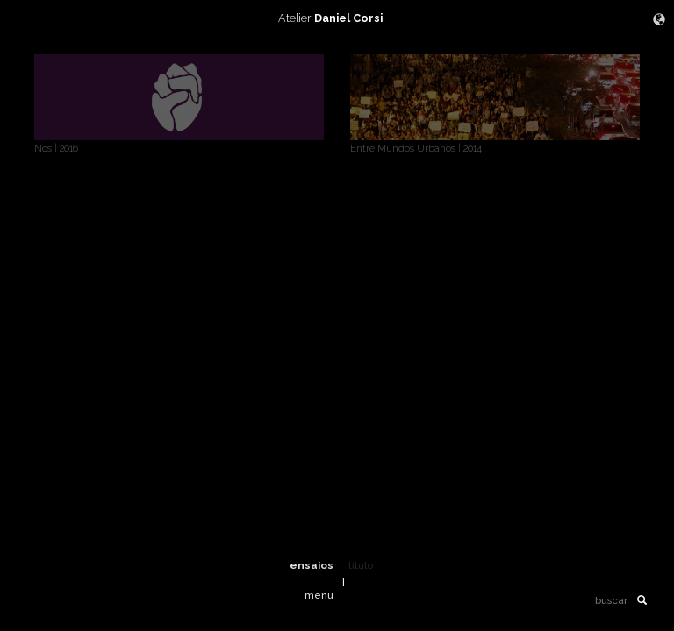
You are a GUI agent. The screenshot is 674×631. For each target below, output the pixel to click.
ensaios (311, 565)
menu (319, 595)
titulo (360, 565)
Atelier (337, 18)
